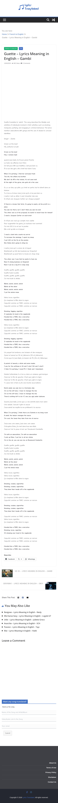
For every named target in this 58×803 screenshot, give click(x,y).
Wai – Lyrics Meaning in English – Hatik (20, 631)
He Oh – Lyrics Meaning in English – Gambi (33, 571)
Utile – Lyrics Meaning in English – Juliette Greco (24, 619)
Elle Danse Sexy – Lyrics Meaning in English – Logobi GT (27, 616)
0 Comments (25, 63)
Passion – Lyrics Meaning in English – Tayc (22, 627)
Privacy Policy (50, 772)
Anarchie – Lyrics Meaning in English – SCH (22, 623)
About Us (52, 763)
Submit (7, 733)
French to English (11, 48)
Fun (21, 48)
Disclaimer (52, 777)
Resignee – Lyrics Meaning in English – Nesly (22, 612)
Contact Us (52, 782)
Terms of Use (51, 768)
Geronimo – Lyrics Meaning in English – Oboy (23, 584)
